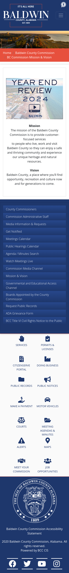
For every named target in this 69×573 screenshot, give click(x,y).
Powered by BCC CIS (34, 550)
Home (7, 53)
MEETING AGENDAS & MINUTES (47, 426)
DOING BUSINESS (47, 361)
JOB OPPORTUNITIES (48, 465)
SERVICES (21, 341)
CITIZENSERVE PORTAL (21, 363)
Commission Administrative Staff (27, 217)
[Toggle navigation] (61, 15)
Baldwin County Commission (34, 53)
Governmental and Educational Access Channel (31, 285)
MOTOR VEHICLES (48, 402)
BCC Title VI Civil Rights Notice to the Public (34, 321)
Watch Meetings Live (19, 261)
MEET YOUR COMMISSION (21, 465)
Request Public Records (21, 306)
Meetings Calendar (18, 239)
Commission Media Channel (24, 268)
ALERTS (21, 443)
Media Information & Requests (26, 224)
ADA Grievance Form (19, 313)
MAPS (47, 443)
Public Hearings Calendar (22, 246)
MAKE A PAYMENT (21, 402)
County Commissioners (21, 209)
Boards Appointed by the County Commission (27, 297)
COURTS (21, 422)
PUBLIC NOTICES (47, 381)
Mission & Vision (16, 276)
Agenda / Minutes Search (22, 254)
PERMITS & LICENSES (47, 343)
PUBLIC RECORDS (21, 381)
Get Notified (14, 231)
